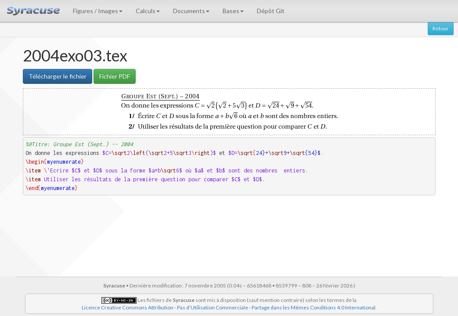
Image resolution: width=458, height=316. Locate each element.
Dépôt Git (271, 10)
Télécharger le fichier (58, 76)
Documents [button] (191, 10)
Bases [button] (233, 10)
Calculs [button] (148, 10)
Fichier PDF (114, 76)
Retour (441, 28)
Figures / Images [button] (98, 10)
